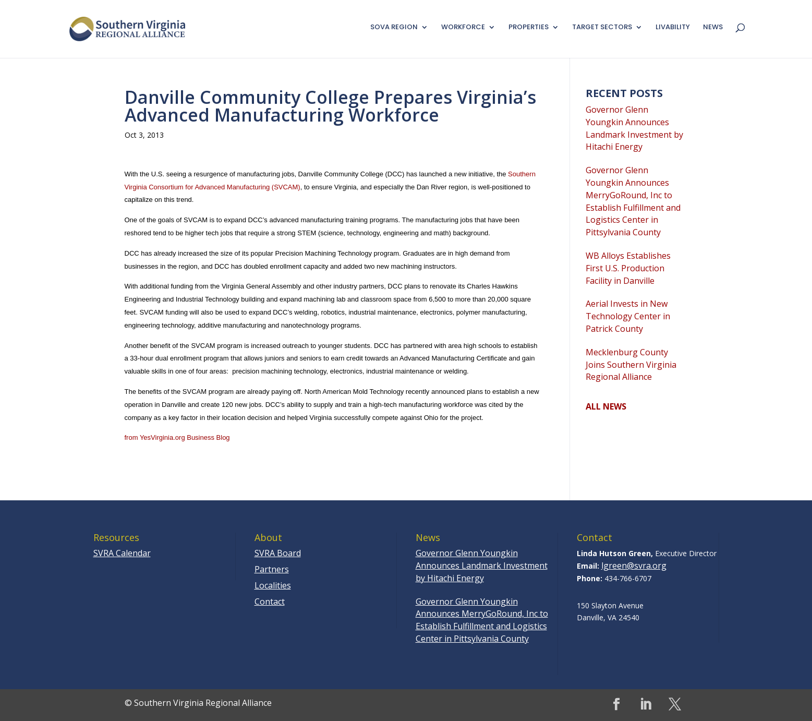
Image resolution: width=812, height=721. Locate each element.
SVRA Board (277, 553)
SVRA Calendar (122, 553)
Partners (271, 569)
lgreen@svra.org (633, 565)
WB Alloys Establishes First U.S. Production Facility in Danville (628, 268)
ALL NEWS (606, 406)
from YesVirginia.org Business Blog (177, 437)
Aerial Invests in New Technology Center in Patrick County (628, 316)
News (713, 27)
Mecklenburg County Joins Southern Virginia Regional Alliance (631, 364)
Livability (673, 27)
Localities (272, 585)
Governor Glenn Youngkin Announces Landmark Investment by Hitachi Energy (634, 128)
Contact (269, 601)
